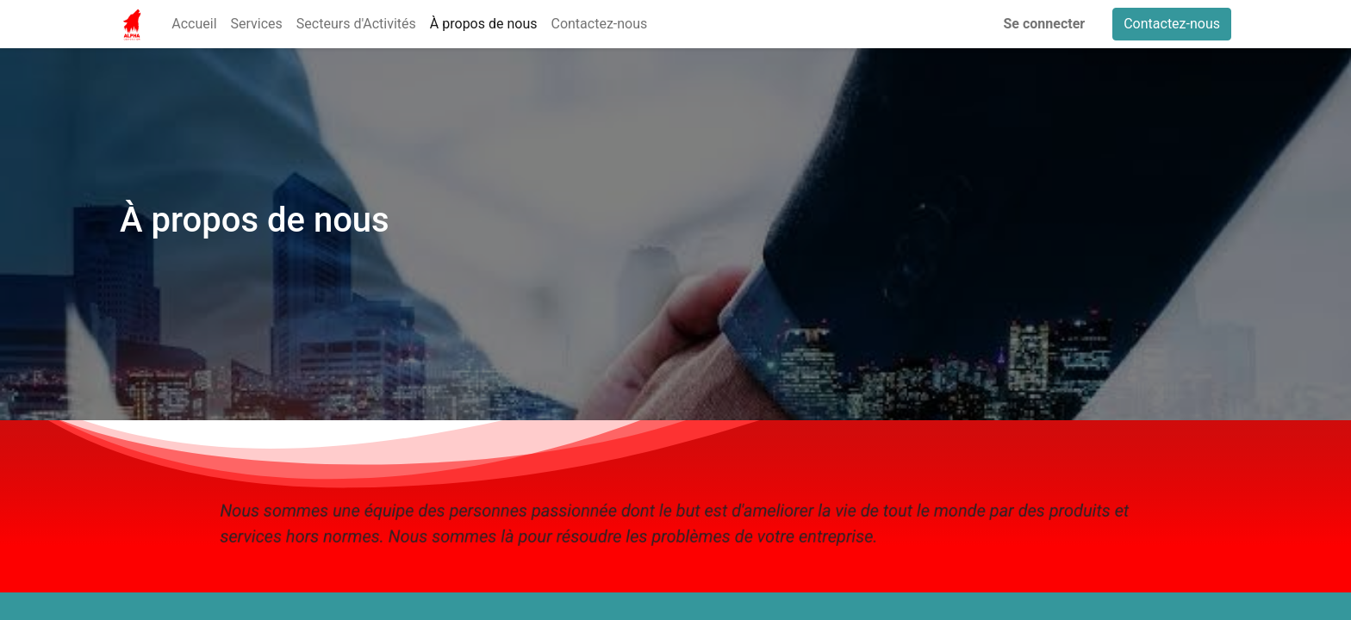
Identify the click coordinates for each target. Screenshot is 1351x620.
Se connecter (1045, 24)
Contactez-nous (1172, 24)
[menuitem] (194, 24)
